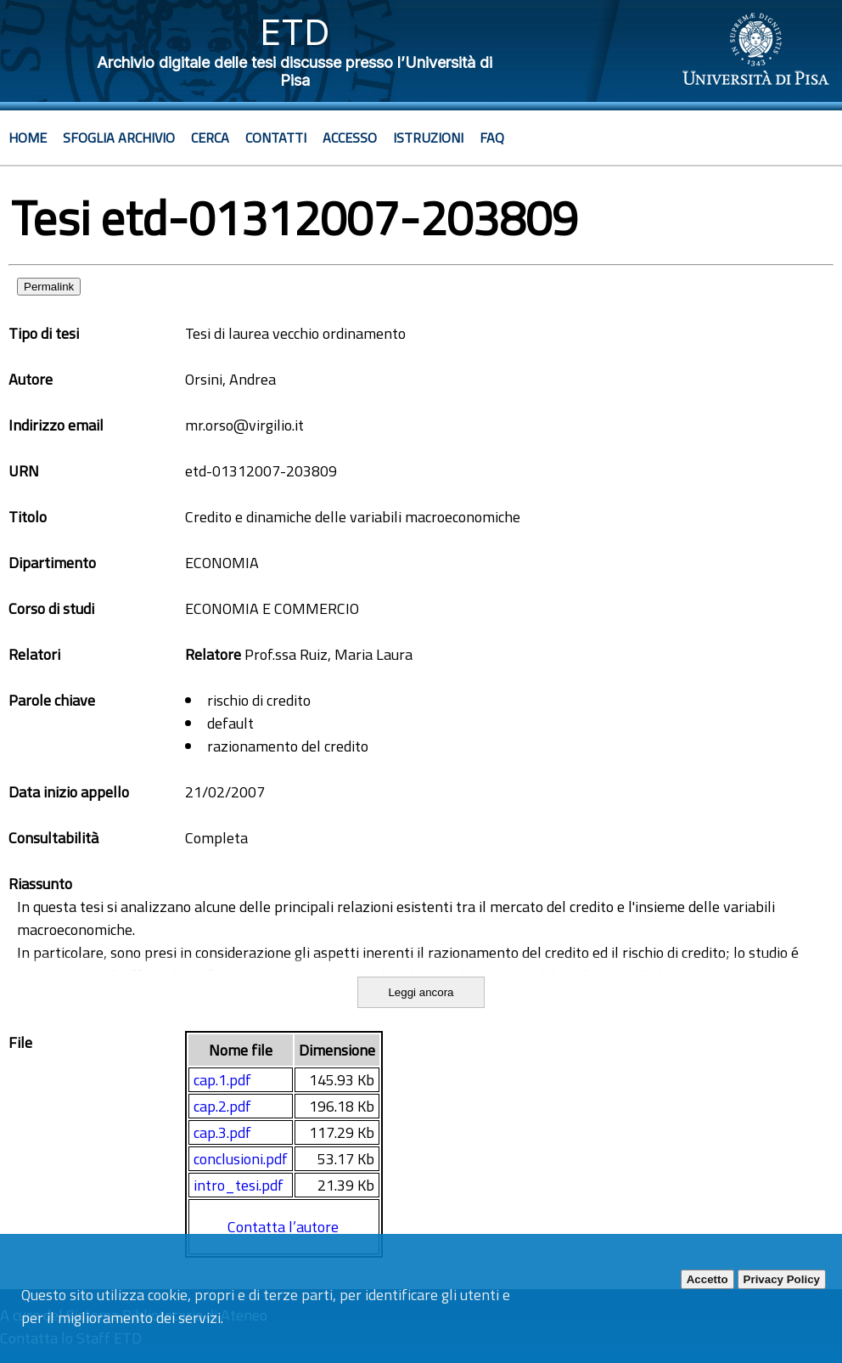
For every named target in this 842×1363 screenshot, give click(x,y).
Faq (492, 137)
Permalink (49, 286)
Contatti (275, 137)
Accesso (350, 137)
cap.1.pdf (222, 1079)
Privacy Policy (782, 1279)
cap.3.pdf (222, 1132)
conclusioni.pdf (241, 1158)
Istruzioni (428, 137)
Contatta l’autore (283, 1226)
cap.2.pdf (222, 1106)
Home (27, 137)
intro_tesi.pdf (238, 1185)
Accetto (707, 1279)
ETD (295, 32)
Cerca (210, 137)
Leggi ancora (420, 992)
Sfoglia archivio (119, 137)
